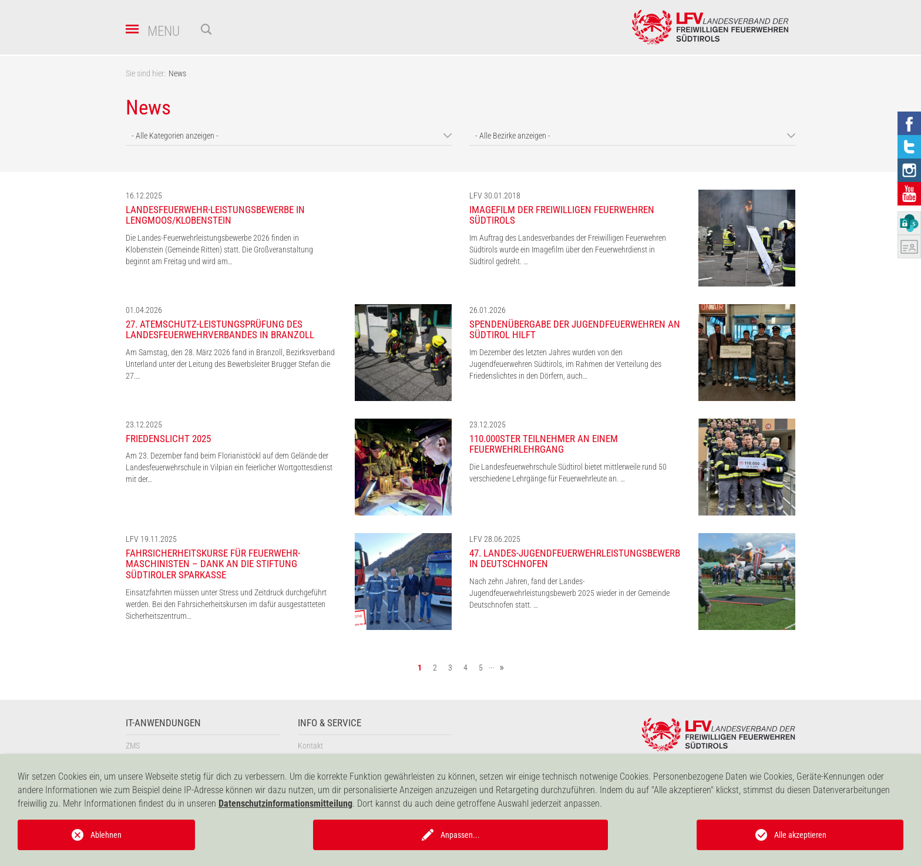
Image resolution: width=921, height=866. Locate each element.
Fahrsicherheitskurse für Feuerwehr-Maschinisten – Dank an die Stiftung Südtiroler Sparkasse (213, 564)
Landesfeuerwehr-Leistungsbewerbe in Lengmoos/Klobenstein (215, 215)
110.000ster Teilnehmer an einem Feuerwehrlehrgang (543, 444)
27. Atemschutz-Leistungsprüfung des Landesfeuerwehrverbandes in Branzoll (220, 329)
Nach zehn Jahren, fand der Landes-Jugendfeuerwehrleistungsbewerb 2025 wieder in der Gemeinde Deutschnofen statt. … (569, 593)
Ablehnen (106, 835)
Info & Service (329, 723)
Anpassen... (460, 835)
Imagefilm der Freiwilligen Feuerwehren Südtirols (561, 215)
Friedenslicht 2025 (168, 438)
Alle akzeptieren (800, 835)
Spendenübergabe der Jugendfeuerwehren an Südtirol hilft (574, 329)
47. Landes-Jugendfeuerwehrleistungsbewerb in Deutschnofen (574, 558)
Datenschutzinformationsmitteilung (285, 803)
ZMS (133, 745)
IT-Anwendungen (163, 723)
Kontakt (310, 745)
